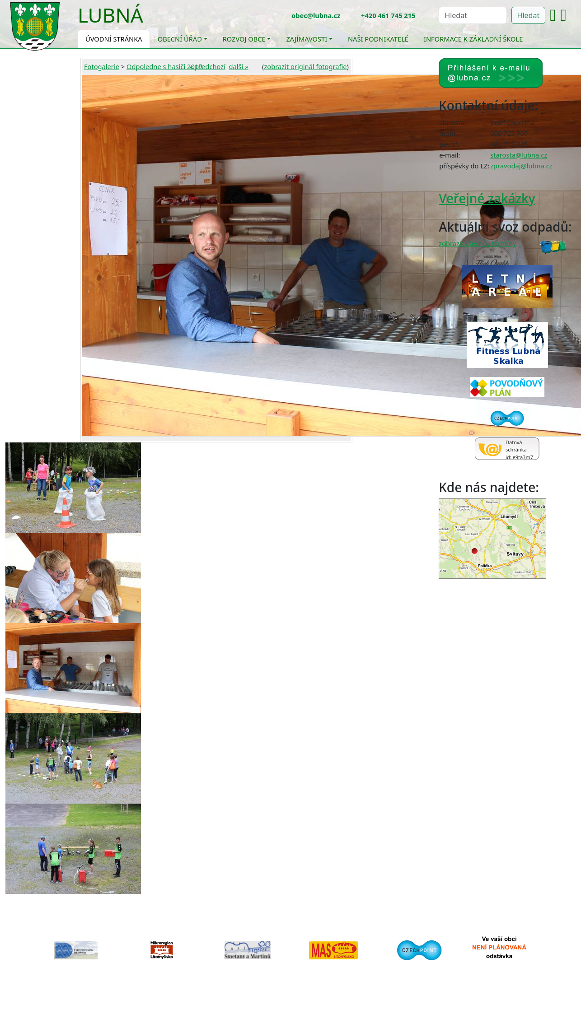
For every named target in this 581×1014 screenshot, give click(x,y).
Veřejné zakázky (487, 198)
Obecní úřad (180, 38)
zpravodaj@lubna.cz (521, 165)
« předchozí (207, 66)
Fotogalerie (101, 66)
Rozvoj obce (244, 38)
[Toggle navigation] (150, 21)
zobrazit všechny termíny (477, 243)
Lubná (110, 14)
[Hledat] (472, 15)
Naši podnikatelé (378, 38)
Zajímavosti (306, 38)
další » (238, 66)
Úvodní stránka (113, 38)
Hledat (528, 15)
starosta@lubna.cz (518, 154)
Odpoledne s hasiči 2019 (164, 66)
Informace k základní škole (473, 38)
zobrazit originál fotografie (305, 66)
